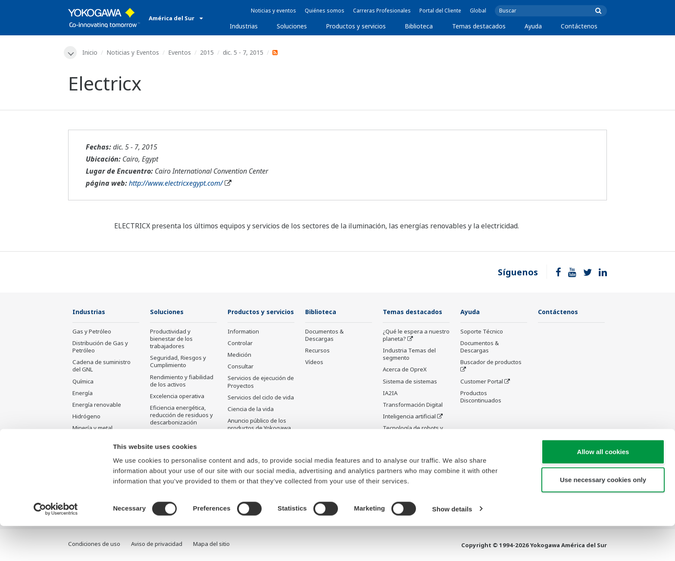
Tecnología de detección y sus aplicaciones (415, 451)
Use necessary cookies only (603, 515)
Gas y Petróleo (91, 332)
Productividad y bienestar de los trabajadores (171, 339)
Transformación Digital (413, 405)
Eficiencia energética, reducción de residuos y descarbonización (181, 416)
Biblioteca (419, 26)
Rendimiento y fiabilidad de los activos (181, 381)
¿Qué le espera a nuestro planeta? (416, 335)
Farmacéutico (89, 440)
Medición (239, 368)
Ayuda (533, 26)
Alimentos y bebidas (98, 452)
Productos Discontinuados (480, 397)
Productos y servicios (356, 26)
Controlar (240, 356)
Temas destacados (479, 26)
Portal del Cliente (440, 10)
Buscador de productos (491, 363)
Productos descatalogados (249, 456)
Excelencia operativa (177, 397)
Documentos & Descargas (324, 335)
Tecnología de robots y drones (413, 432)
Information (243, 345)
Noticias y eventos (273, 10)
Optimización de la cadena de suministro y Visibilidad (180, 442)
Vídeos (314, 363)
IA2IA (390, 394)
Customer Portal (481, 382)
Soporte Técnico (481, 332)
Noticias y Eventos (133, 52)
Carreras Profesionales (382, 10)
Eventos (180, 52)
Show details (452, 544)
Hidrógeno (86, 417)
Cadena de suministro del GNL (101, 366)
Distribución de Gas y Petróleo (100, 347)
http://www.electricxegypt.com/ (176, 183)
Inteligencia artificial (409, 417)
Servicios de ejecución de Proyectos (261, 394)
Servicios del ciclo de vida (261, 411)
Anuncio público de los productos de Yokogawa (259, 437)
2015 (208, 52)
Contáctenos (579, 26)
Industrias (244, 26)
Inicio (90, 52)
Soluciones (292, 26)
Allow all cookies (603, 486)
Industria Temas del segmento (409, 354)
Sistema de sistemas (410, 382)
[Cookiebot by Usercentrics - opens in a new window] (56, 544)
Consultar (240, 379)
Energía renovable (96, 405)
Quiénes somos (324, 10)
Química (83, 382)
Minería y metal (92, 429)
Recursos (317, 351)
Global (478, 10)
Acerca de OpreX (405, 370)
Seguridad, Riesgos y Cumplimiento (178, 362)
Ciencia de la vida (251, 422)
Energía (82, 394)
